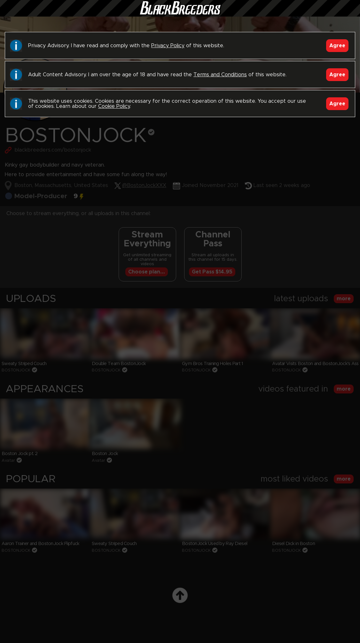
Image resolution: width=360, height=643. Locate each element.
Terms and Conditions (220, 74)
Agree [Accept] (337, 45)
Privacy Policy (167, 45)
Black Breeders (180, 14)
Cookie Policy (114, 106)
